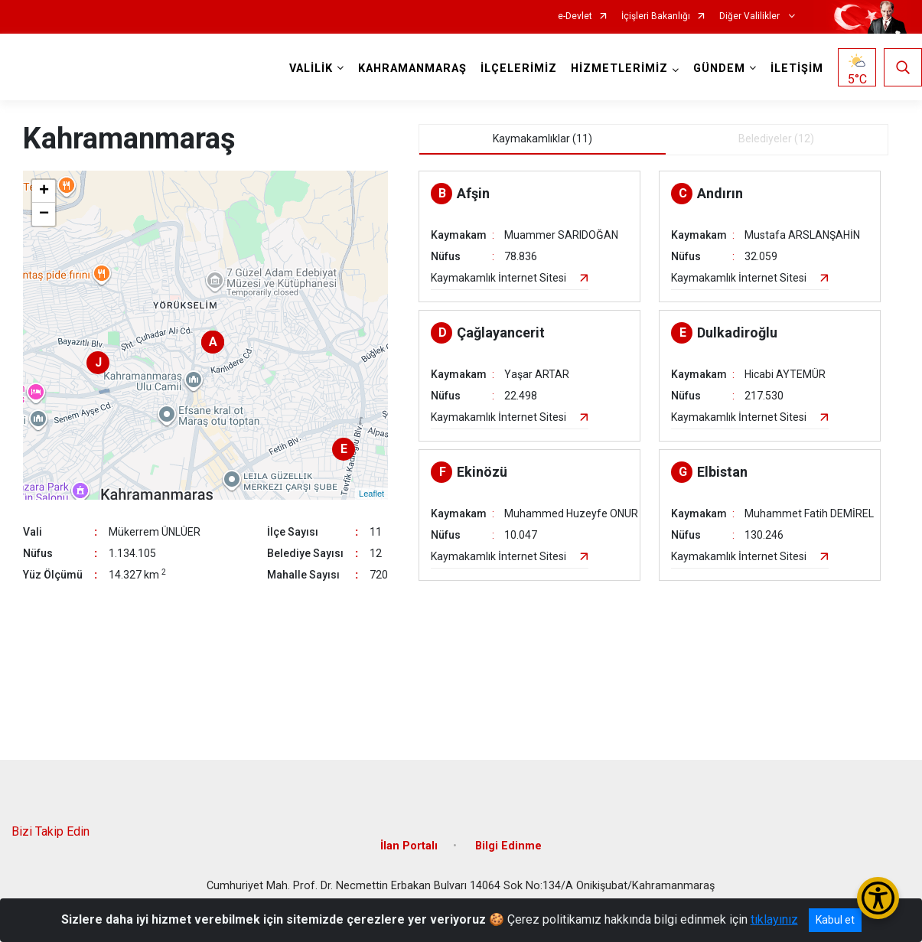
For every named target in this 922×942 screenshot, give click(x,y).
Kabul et (835, 920)
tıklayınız (774, 919)
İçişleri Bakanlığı (655, 16)
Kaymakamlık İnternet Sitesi (498, 278)
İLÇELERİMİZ (519, 68)
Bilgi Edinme (508, 845)
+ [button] (44, 191)
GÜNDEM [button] (719, 68)
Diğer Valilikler (750, 16)
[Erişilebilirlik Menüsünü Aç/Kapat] (878, 898)
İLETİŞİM (797, 68)
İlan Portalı (409, 845)
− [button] (44, 214)
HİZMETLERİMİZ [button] (619, 68)
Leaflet (371, 493)
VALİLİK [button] (311, 68)
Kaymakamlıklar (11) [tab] (542, 138)
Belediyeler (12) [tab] (776, 138)
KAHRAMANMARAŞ (412, 68)
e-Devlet (575, 16)
